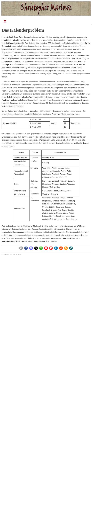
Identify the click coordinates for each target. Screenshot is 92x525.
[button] (21, 248)
